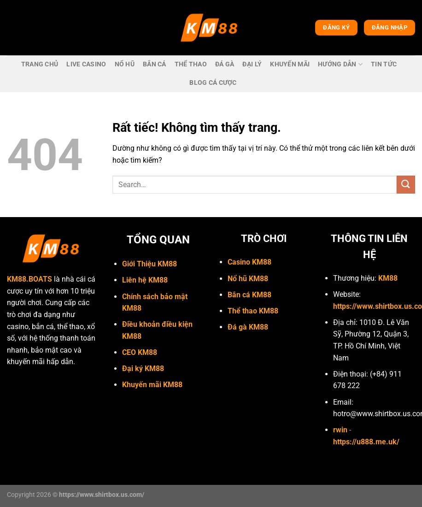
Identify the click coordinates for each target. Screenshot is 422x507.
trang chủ (40, 64)
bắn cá (154, 64)
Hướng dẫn (340, 64)
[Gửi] (406, 185)
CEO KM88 (139, 352)
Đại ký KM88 (143, 368)
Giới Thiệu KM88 (149, 263)
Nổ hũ (125, 64)
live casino (86, 64)
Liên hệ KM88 (145, 280)
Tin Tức (384, 64)
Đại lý (252, 64)
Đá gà (224, 64)
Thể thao (191, 64)
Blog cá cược (212, 83)
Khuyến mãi (290, 64)
